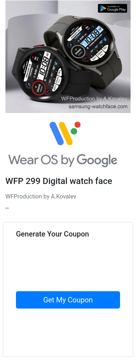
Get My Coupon (68, 300)
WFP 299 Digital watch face (58, 181)
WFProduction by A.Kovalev (40, 196)
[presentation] (71, 277)
